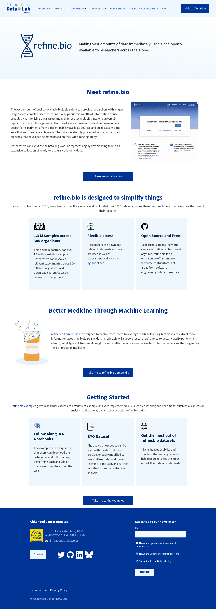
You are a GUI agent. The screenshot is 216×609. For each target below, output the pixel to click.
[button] (44, 8)
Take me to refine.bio (108, 176)
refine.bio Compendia (64, 334)
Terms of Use (38, 590)
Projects (60, 8)
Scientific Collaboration (143, 8)
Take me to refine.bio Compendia (108, 373)
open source (149, 258)
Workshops (77, 8)
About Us (43, 8)
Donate (38, 554)
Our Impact (97, 8)
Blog (164, 8)
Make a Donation (195, 8)
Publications (117, 8)
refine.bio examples (23, 406)
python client (95, 263)
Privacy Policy (59, 590)
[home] (20, 8)
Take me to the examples (108, 500)
